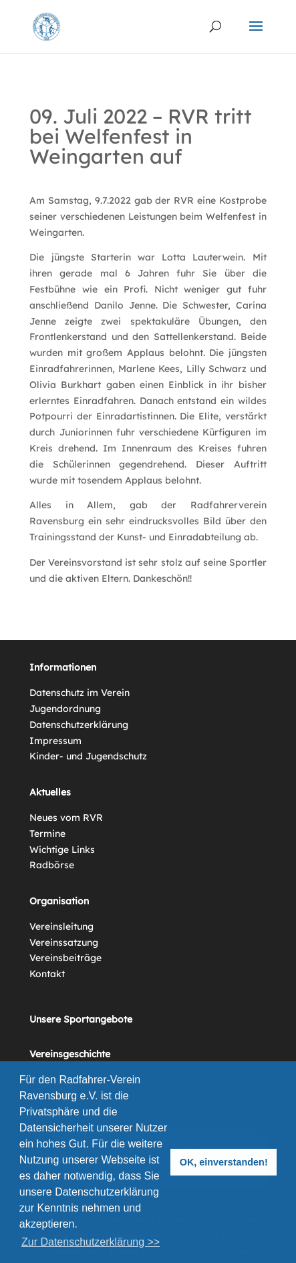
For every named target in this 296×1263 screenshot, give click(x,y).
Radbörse (51, 865)
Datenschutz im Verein (79, 693)
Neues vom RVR (66, 817)
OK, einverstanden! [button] (224, 1162)
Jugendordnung (65, 709)
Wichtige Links (62, 850)
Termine (47, 834)
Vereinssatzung (63, 942)
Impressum (55, 741)
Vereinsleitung (61, 926)
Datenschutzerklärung (78, 725)
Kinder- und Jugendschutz (88, 756)
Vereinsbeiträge (65, 958)
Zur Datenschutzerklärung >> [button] (90, 1242)
